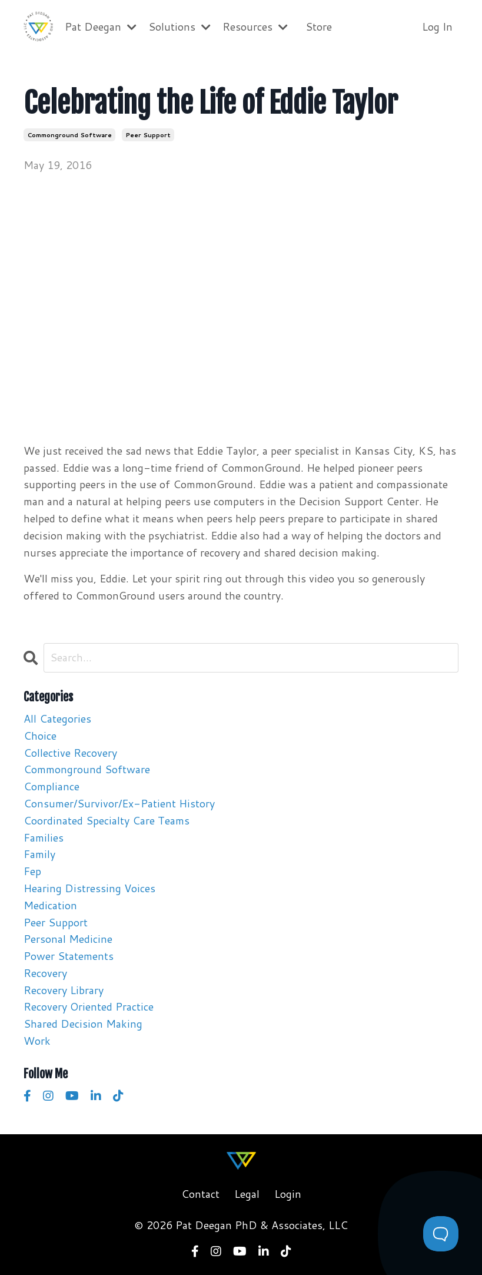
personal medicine (68, 938)
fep (32, 871)
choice (40, 735)
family (39, 854)
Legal (247, 1193)
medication (50, 905)
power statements (69, 955)
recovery (45, 973)
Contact (200, 1193)
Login (287, 1193)
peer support (148, 135)
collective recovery (70, 752)
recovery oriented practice (89, 1006)
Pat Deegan (101, 26)
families (44, 837)
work (37, 1040)
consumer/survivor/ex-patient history (119, 803)
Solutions (179, 26)
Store (318, 26)
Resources (255, 26)
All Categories (57, 718)
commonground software (69, 135)
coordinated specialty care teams (107, 820)
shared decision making (83, 1023)
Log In (437, 26)
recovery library (64, 990)
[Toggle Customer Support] (440, 1233)
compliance (51, 786)
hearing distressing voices (89, 888)
